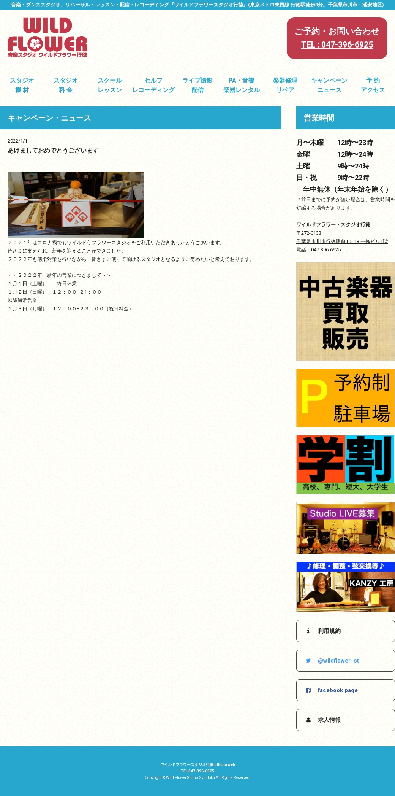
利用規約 (322, 631)
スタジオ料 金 (66, 85)
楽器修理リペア (285, 85)
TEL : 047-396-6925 (337, 44)
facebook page (331, 690)
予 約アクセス (373, 85)
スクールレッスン (110, 85)
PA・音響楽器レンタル (241, 85)
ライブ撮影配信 (197, 85)
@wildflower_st (331, 660)
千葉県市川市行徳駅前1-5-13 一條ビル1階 (342, 241)
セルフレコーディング (153, 85)
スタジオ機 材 (22, 85)
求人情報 (322, 720)
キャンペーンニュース (329, 85)
